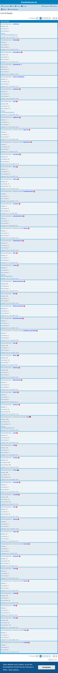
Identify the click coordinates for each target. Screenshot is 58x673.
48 (6, 181)
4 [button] (47, 18)
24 (8, 146)
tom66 (14, 593)
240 (7, 620)
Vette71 (15, 392)
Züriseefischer (17, 64)
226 (7, 283)
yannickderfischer (17, 216)
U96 (14, 445)
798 (7, 595)
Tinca (14, 617)
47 (8, 474)
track (14, 507)
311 (7, 54)
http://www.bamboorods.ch (7, 112)
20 (9, 514)
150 (7, 26)
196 (7, 345)
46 (9, 411)
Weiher (15, 355)
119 (10, 625)
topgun (15, 531)
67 (8, 421)
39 (6, 435)
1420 (7, 419)
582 (7, 370)
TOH (14, 605)
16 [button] (54, 18)
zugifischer (16, 117)
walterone (15, 367)
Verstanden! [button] (46, 667)
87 (8, 409)
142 (7, 357)
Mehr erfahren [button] (14, 670)
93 (6, 509)
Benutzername (5, 21)
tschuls (15, 470)
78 (8, 499)
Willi (14, 293)
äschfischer (16, 24)
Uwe (28, 417)
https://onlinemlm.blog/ (6, 276)
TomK (14, 568)
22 (9, 174)
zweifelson (16, 89)
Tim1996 (25, 642)
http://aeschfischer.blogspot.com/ (9, 34)
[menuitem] (12, 6)
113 (10, 501)
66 (9, 477)
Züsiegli (15, 40)
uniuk (14, 433)
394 (7, 497)
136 (9, 462)
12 (9, 424)
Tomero (25, 581)
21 (8, 106)
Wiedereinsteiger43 (18, 306)
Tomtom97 (16, 556)
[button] (37, 18)
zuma (14, 101)
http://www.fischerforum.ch (7, 427)
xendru (15, 265)
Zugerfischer (26, 142)
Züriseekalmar (17, 52)
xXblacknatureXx (17, 240)
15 (9, 600)
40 (6, 156)
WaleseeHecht (16, 380)
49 (8, 561)
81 (8, 159)
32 (6, 91)
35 (6, 308)
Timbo (25, 630)
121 (7, 460)
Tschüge (15, 457)
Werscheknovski (17, 318)
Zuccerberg (16, 154)
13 (9, 108)
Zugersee (25, 129)
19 (8, 437)
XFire (14, 253)
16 (8, 81)
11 (6, 243)
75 (8, 184)
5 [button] (49, 18)
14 (6, 79)
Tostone (15, 519)
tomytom (25, 543)
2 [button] (42, 18)
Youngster (15, 203)
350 (7, 103)
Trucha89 (15, 494)
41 (8, 622)
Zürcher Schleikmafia (18, 76)
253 (7, 296)
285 (7, 472)
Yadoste (25, 228)
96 (6, 67)
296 (10, 464)
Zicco (14, 166)
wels (14, 343)
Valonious (15, 404)
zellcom (15, 179)
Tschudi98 (15, 482)
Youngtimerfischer (28, 191)
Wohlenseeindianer (18, 281)
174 (10, 186)
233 (7, 447)
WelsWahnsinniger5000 (29, 330)
